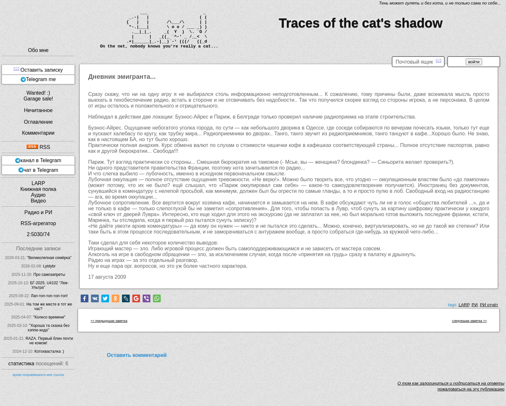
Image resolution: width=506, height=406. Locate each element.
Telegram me (41, 79)
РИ (475, 304)
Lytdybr (49, 266)
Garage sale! (38, 98)
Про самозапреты (49, 274)
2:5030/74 (38, 234)
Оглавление (38, 122)
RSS (38, 147)
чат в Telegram (41, 170)
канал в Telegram (40, 160)
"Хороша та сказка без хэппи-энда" (48, 327)
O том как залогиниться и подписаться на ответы (451, 383)
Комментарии (38, 133)
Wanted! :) (38, 93)
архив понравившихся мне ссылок (38, 375)
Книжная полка (38, 189)
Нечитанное (38, 110)
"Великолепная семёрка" (49, 257)
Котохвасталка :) (49, 351)
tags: (452, 304)
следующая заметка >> (469, 321)
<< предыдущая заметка (109, 321)
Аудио (38, 195)
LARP (464, 304)
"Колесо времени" (49, 317)
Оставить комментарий (137, 355)
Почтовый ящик (418, 61)
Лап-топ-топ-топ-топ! (49, 296)
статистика (21, 363)
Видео (38, 200)
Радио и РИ (38, 212)
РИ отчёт (489, 304)
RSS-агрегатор (38, 223)
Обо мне (38, 50)
